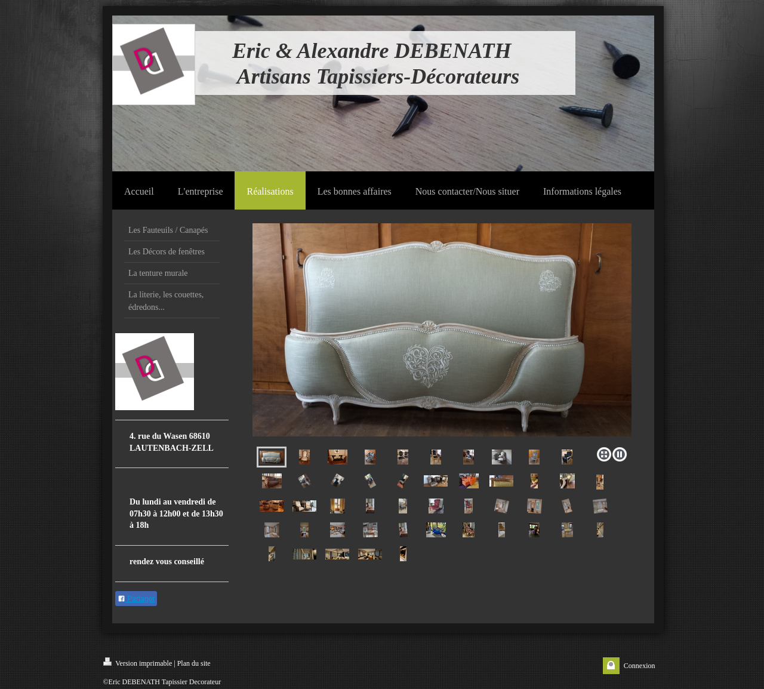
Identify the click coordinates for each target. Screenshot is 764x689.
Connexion (639, 666)
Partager (136, 599)
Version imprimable (137, 662)
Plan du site (194, 663)
